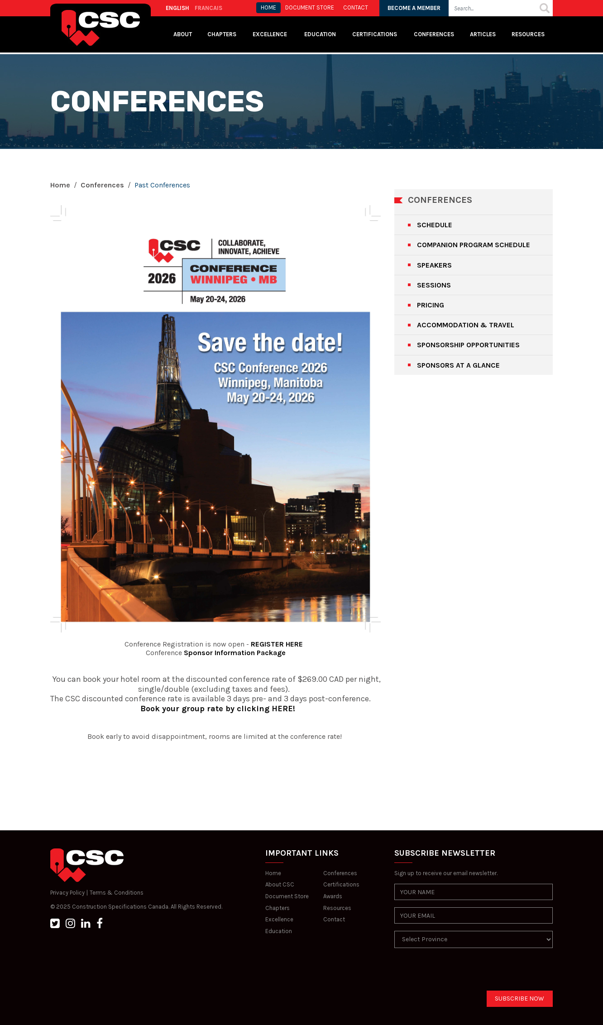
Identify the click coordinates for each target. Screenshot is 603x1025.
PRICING (430, 305)
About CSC (279, 884)
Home (60, 185)
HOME (268, 7)
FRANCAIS (208, 8)
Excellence (270, 34)
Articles (483, 34)
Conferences (434, 34)
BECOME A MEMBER (414, 8)
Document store (309, 7)
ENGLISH (177, 8)
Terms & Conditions (117, 892)
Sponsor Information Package (235, 652)
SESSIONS (434, 285)
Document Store (287, 896)
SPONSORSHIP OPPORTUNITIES (468, 344)
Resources (528, 34)
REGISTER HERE (277, 644)
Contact (334, 919)
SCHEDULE (434, 224)
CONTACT (355, 7)
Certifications (374, 34)
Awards (332, 896)
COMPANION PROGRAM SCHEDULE (473, 244)
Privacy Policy (67, 892)
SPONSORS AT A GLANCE (458, 365)
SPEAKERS (434, 265)
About (182, 34)
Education (278, 931)
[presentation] (463, 973)
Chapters (221, 34)
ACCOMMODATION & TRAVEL (465, 325)
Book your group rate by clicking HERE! (215, 709)
